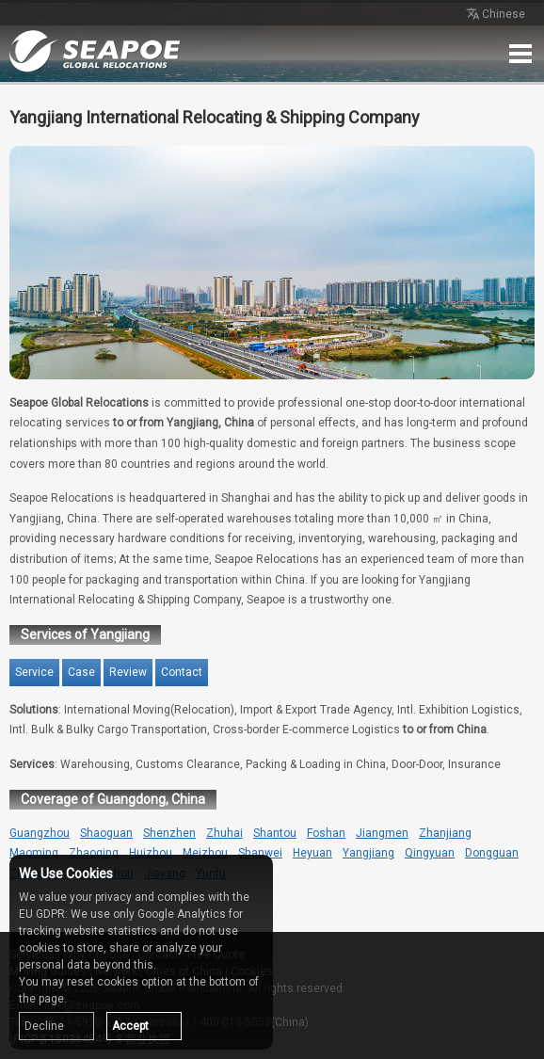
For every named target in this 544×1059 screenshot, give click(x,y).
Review (128, 672)
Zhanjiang (445, 833)
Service (34, 672)
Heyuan (312, 852)
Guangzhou (39, 833)
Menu (520, 54)
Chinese (494, 15)
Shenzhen (169, 833)
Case (81, 672)
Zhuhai (224, 833)
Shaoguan (106, 833)
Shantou (274, 833)
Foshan (326, 833)
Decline (44, 1026)
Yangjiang (368, 852)
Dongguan (492, 852)
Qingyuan (430, 852)
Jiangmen (382, 833)
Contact (181, 672)
